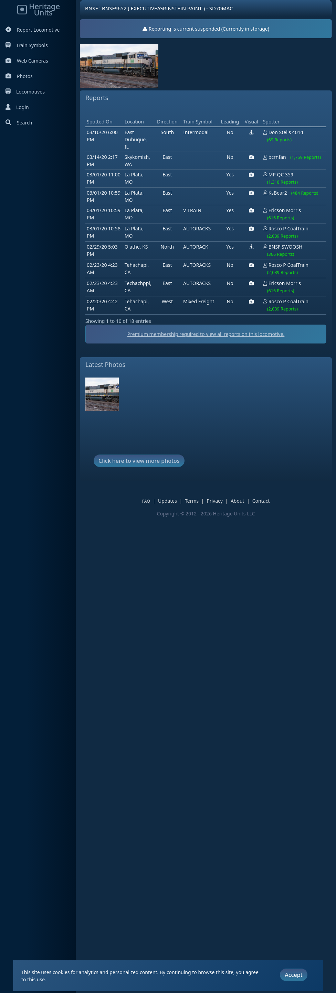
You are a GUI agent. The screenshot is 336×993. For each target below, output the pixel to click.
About (242, 535)
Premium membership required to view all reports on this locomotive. (211, 368)
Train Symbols (27, 45)
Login (17, 107)
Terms (196, 535)
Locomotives (25, 91)
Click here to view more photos (139, 495)
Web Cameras (27, 60)
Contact (266, 535)
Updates (172, 535)
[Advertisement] (210, 128)
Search (19, 122)
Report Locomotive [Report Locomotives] (33, 29)
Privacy (219, 535)
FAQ (151, 535)
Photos (19, 76)
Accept (293, 974)
